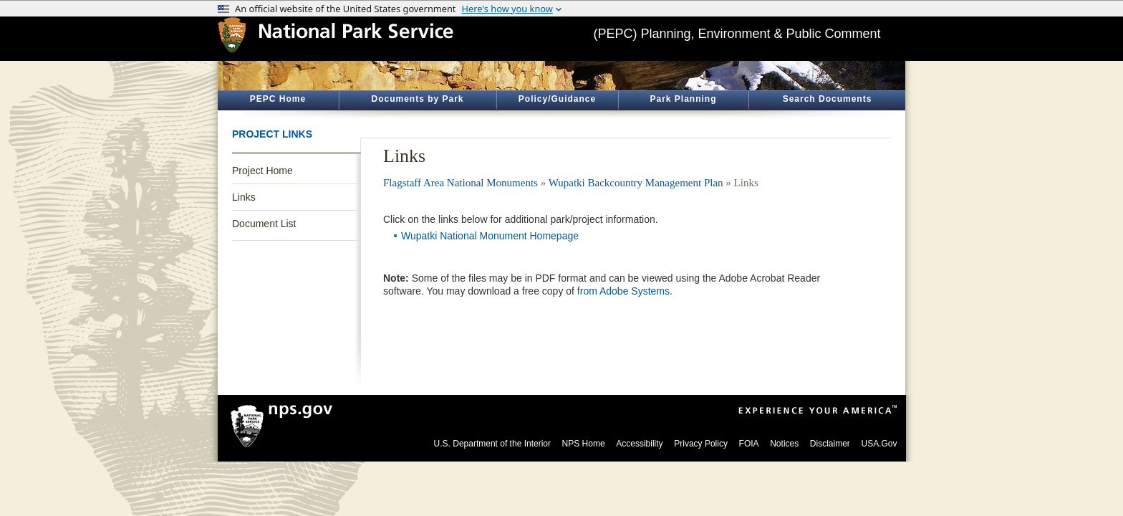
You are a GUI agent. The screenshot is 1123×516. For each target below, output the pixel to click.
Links (244, 197)
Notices (784, 444)
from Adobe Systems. (625, 291)
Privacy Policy (701, 444)
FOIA (749, 444)
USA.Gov (879, 444)
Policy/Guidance (557, 99)
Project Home (262, 170)
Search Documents (827, 99)
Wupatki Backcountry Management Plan (636, 182)
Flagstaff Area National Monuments (460, 182)
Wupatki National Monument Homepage (490, 236)
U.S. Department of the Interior (492, 444)
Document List (264, 223)
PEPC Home (278, 99)
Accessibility (639, 444)
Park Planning (683, 99)
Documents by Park (417, 99)
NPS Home (583, 444)
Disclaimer (830, 444)
